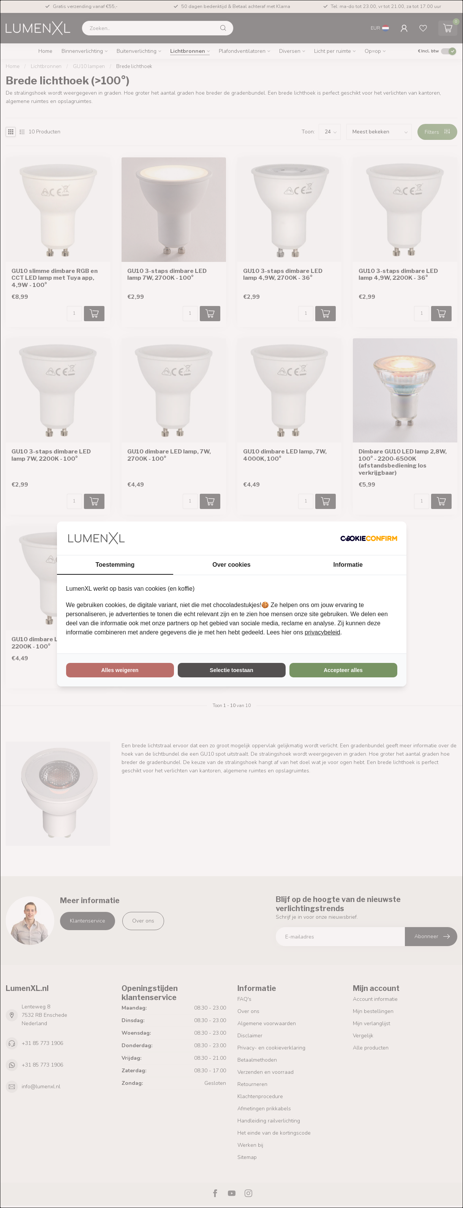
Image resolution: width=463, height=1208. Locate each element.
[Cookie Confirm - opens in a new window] (368, 538)
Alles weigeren (119, 670)
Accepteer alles (343, 670)
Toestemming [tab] (114, 564)
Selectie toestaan (231, 670)
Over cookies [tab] (231, 564)
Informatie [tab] (348, 564)
